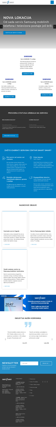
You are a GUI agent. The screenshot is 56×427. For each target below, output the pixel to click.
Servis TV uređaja (33, 381)
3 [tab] (29, 46)
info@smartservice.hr (12, 171)
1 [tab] (24, 46)
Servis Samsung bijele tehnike (41, 231)
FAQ (30, 393)
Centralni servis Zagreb (14, 33)
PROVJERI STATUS (10, 135)
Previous (0, 26)
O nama (31, 395)
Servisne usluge (33, 387)
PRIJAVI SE (46, 363)
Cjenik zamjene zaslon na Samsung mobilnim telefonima (14, 270)
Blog (30, 390)
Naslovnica (32, 379)
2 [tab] (27, 46)
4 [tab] (31, 46)
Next (54, 26)
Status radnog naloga (34, 384)
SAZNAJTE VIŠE (28, 73)
